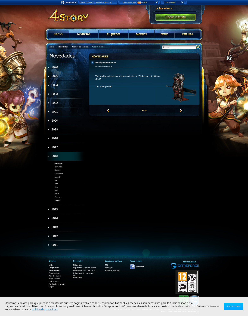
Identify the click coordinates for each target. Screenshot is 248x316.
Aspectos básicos (55, 276)
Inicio (51, 265)
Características (54, 273)
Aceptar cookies (233, 306)
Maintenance (77, 265)
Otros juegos (175, 2)
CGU (106, 265)
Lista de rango (54, 281)
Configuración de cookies (208, 306)
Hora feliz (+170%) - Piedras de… (85, 270)
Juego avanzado (54, 278)
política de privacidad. (45, 309)
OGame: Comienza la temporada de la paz (95, 2)
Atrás (144, 110)
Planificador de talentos (57, 284)
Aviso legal (108, 268)
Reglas (51, 287)
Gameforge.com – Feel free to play (69, 2)
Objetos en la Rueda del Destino (84, 268)
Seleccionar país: (129, 2)
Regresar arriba (189, 261)
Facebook (140, 267)
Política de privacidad (112, 270)
